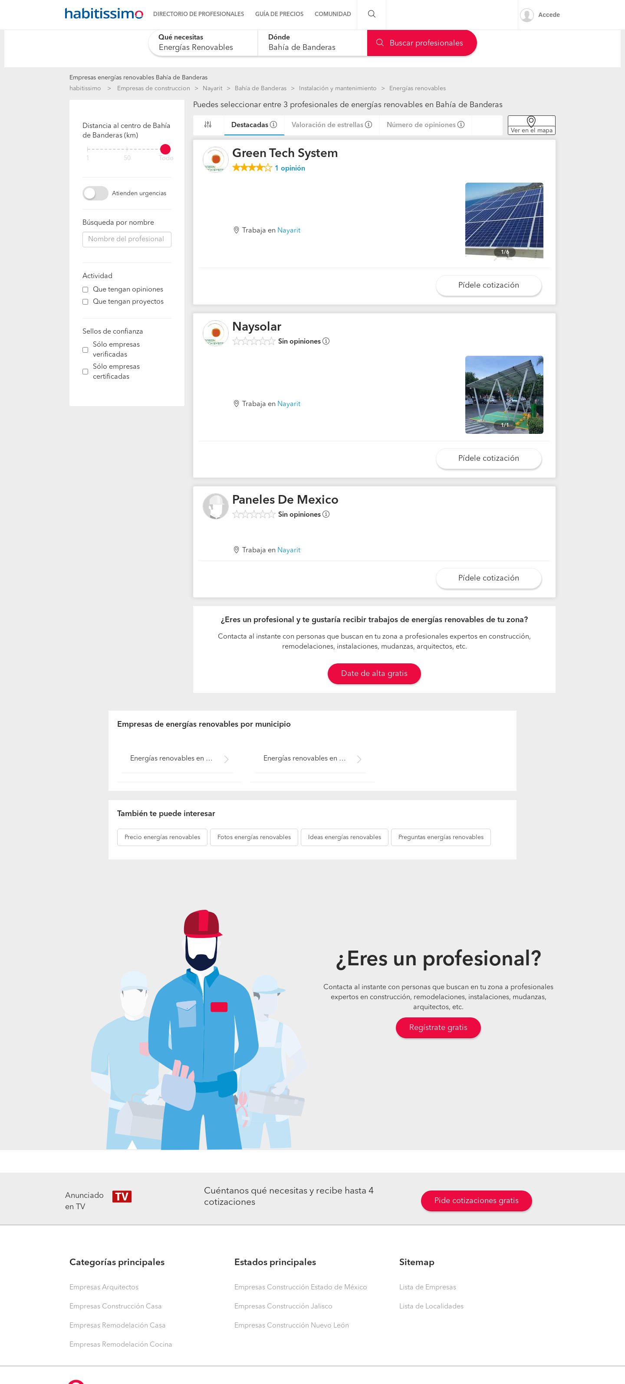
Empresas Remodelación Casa (117, 1325)
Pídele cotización (488, 285)
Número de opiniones (421, 125)
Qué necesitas (180, 37)
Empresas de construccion (153, 88)
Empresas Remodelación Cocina (120, 1344)
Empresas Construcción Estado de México (300, 1287)
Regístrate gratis (438, 1028)
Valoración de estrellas (327, 125)
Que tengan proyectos (128, 301)
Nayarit (212, 88)
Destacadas (249, 125)
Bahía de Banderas (260, 88)
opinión (290, 168)
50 (127, 158)
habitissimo (85, 88)
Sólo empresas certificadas (116, 372)
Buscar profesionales (419, 43)
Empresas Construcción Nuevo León (291, 1325)
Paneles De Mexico (285, 501)
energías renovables (162, 837)
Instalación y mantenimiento (338, 88)
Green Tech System (285, 154)
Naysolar (256, 327)
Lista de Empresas (427, 1287)
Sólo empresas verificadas (116, 349)
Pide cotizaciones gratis (476, 1201)
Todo (166, 158)
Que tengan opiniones (128, 289)
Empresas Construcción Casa (115, 1306)
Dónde (279, 37)
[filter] (126, 149)
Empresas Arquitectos (103, 1287)
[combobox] (203, 43)
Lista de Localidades (431, 1306)
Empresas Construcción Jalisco (283, 1306)
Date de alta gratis (374, 674)
